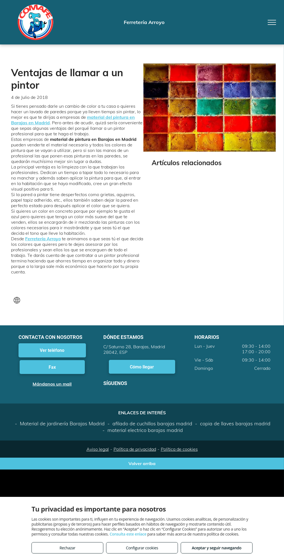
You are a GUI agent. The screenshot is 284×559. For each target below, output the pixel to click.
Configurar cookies (142, 547)
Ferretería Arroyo (43, 238)
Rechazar (67, 547)
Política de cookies (179, 449)
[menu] (272, 22)
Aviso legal (97, 449)
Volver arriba (142, 463)
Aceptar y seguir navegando (216, 547)
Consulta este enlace (128, 534)
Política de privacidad (135, 449)
